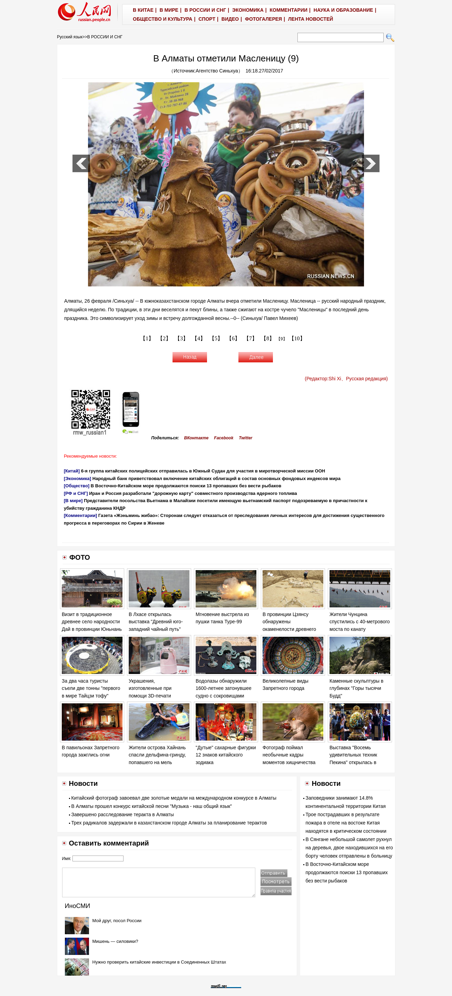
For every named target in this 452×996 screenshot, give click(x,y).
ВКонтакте (196, 438)
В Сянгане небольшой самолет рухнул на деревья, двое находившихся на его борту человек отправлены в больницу (349, 848)
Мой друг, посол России (117, 920)
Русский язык (69, 37)
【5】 (216, 338)
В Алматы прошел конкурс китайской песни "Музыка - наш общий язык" (151, 806)
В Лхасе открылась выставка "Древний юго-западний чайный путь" (156, 622)
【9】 (281, 338)
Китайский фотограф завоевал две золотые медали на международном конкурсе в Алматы (174, 798)
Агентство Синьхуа (217, 71)
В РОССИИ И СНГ (104, 37)
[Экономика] (77, 478)
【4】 (199, 338)
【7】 (250, 338)
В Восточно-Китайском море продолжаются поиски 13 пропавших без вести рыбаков (186, 485)
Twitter (245, 438)
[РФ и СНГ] (76, 493)
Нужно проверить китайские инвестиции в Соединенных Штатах (159, 962)
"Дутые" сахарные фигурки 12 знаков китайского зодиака (226, 755)
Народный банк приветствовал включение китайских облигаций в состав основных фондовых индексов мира (216, 478)
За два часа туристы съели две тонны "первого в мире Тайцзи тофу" (91, 688)
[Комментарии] (80, 515)
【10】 (297, 338)
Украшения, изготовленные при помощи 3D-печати (150, 688)
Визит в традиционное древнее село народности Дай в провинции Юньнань (92, 622)
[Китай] (72, 470)
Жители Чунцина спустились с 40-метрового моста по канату (360, 622)
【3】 (181, 338)
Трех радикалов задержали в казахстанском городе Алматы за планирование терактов (169, 823)
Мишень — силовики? (115, 941)
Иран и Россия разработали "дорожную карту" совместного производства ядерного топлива (193, 493)
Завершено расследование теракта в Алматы (122, 814)
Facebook (223, 438)
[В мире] (73, 500)
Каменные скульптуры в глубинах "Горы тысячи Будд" (356, 688)
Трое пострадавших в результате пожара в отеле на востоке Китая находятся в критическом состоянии (346, 823)
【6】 (233, 338)
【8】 (268, 338)
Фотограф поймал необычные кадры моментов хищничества (289, 755)
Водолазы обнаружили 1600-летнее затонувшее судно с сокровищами (224, 688)
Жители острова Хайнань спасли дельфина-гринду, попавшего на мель (157, 755)
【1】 (147, 338)
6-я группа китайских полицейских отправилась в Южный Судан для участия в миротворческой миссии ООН (203, 470)
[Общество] (76, 485)
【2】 (164, 338)
